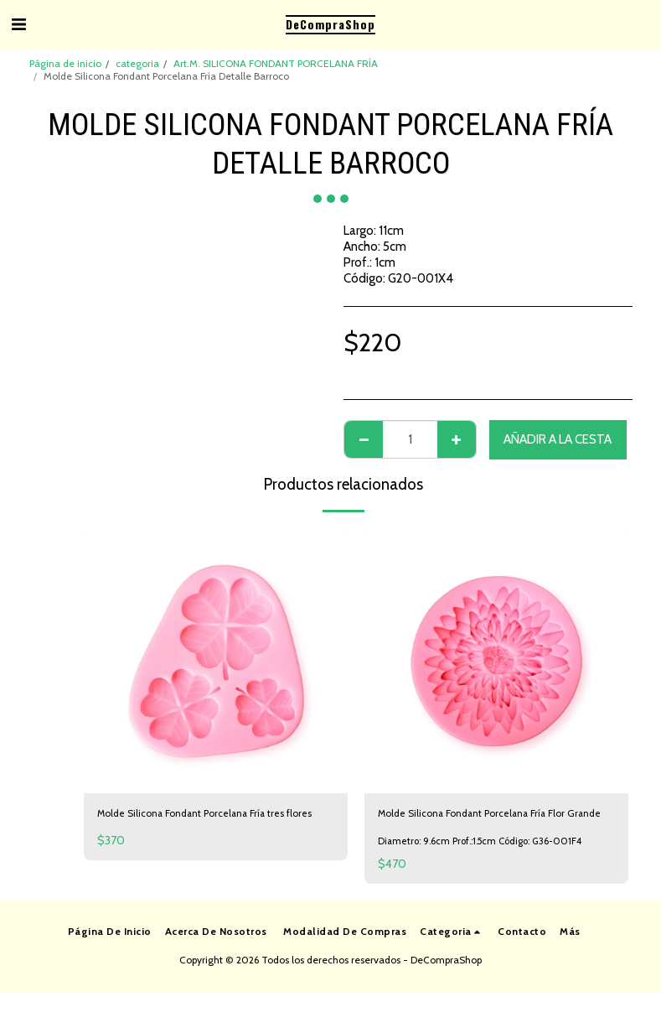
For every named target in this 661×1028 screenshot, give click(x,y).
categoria (137, 63)
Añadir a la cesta (557, 439)
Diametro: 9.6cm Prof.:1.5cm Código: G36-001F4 (487, 864)
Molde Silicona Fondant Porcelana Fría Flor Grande (491, 825)
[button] (18, 24)
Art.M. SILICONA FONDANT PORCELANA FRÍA (275, 63)
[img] (216, 661)
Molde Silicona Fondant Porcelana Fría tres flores (211, 825)
